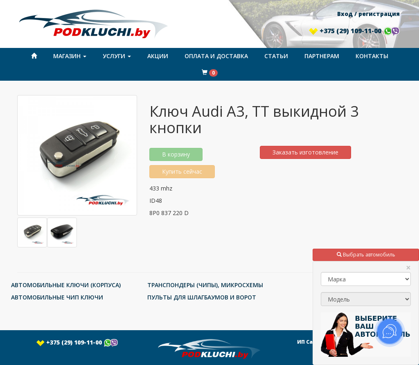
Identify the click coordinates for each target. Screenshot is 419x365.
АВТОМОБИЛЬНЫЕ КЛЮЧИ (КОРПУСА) (66, 285)
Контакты (372, 56)
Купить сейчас (182, 171)
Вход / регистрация (368, 14)
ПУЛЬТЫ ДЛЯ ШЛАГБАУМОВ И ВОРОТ (201, 297)
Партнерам (321, 56)
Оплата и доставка (216, 56)
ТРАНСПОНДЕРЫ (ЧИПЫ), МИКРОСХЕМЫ (205, 285)
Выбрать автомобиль (366, 254)
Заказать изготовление (305, 152)
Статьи (276, 56)
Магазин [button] (69, 56)
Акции (157, 56)
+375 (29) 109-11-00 (354, 30)
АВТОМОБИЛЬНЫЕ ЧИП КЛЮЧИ (57, 297)
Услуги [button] (117, 56)
